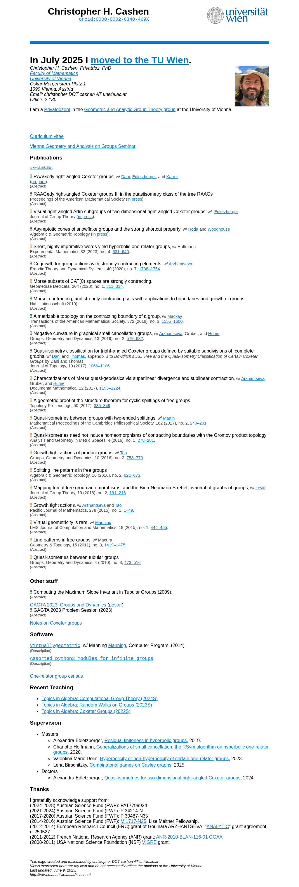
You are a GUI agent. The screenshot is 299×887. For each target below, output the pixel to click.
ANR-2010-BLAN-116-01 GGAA (189, 840)
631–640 (121, 252)
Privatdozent (57, 110)
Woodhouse (219, 230)
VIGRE (149, 845)
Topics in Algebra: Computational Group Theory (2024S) (99, 701)
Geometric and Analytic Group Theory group (129, 110)
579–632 (135, 339)
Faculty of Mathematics (54, 74)
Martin (169, 419)
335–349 (102, 406)
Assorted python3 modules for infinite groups (91, 661)
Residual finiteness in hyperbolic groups (146, 743)
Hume (213, 334)
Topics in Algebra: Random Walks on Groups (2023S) (96, 708)
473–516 (132, 563)
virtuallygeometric (55, 647)
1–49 (128, 511)
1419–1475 (114, 546)
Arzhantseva (180, 265)
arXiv (33, 169)
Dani (125, 178)
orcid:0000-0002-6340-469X (114, 20)
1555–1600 (172, 322)
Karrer (172, 178)
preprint (38, 182)
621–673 (132, 476)
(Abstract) (38, 187)
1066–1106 (98, 367)
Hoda (193, 230)
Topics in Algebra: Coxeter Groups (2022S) (85, 714)
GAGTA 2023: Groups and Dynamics (68, 606)
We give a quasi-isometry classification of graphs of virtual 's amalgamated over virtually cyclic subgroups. (149, 568)
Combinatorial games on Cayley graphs (130, 768)
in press (134, 200)
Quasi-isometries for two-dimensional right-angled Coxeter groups (173, 781)
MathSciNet (45, 169)
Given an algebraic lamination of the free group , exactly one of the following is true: (149, 550)
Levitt (260, 489)
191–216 (117, 494)
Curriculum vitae (47, 137)
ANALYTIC (217, 829)
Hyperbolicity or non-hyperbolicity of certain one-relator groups (164, 761)
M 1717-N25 (133, 824)
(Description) (40, 653)
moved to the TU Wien (140, 61)
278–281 (146, 441)
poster (115, 606)
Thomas (77, 357)
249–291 (198, 424)
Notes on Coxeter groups (56, 624)
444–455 (159, 528)
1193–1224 (109, 389)
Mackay (175, 317)
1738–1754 (149, 270)
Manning (103, 523)
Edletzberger (144, 178)
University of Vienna (50, 79)
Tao (123, 454)
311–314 (114, 287)
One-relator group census (56, 679)
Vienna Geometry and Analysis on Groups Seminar (82, 147)
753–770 (135, 459)
